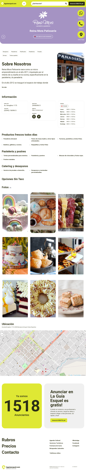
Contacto (10, 452)
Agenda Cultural (55, 440)
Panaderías (14, 51)
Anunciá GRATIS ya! (76, 3)
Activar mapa (2, 331)
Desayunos (5, 51)
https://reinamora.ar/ (37, 110)
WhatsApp (75, 440)
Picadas (40, 51)
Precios (9, 446)
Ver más (4, 87)
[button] (43, 351)
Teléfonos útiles (55, 453)
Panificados (23, 51)
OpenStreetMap (77, 375)
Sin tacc (5, 55)
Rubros (8, 439)
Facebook (75, 443)
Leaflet (70, 375)
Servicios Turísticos (56, 443)
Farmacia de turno (56, 446)
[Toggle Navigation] (24, 4)
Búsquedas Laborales (57, 448)
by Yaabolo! (74, 466)
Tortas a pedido (14, 55)
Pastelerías (32, 51)
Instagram (75, 446)
